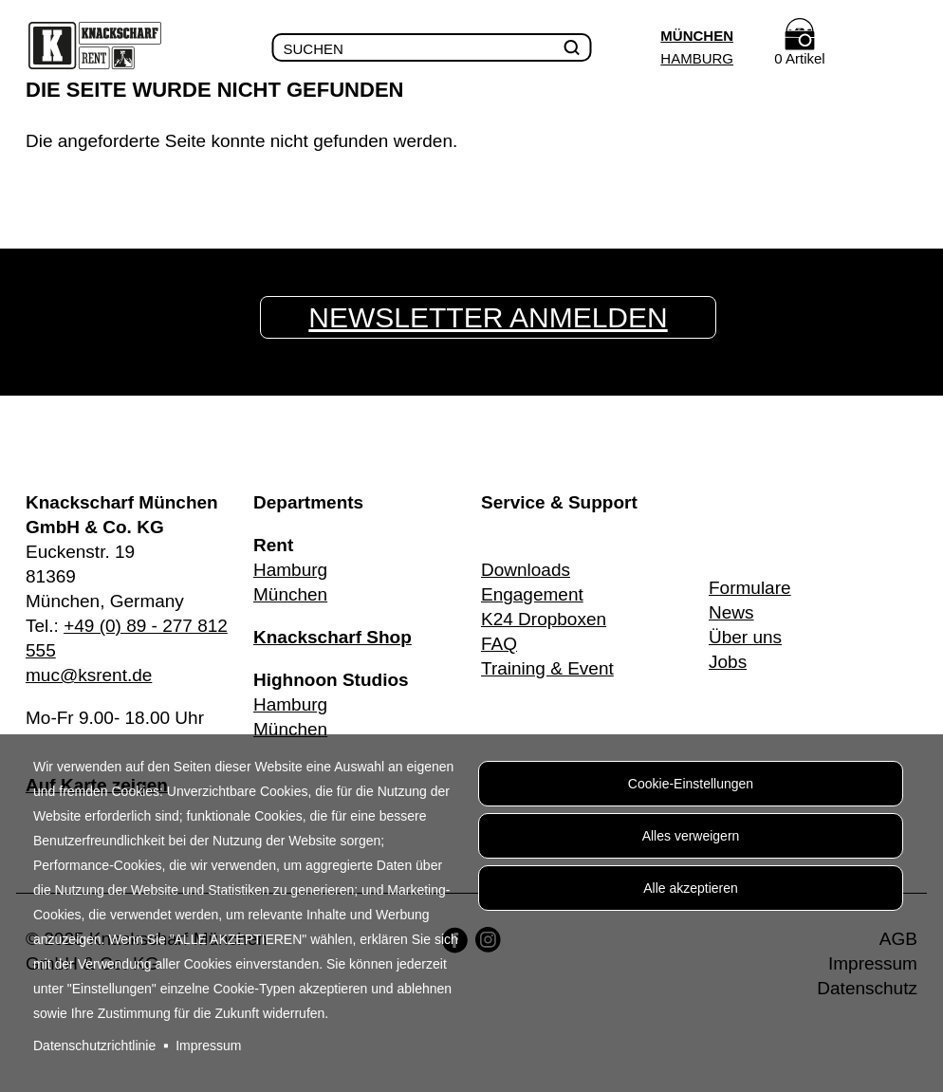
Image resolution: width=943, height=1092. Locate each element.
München (696, 36)
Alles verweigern (691, 835)
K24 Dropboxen (543, 619)
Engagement (532, 594)
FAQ (499, 644)
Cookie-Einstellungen (690, 783)
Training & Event (547, 668)
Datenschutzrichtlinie (94, 1045)
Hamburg (696, 58)
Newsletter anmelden (487, 317)
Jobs (728, 662)
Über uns (745, 637)
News (731, 612)
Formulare (750, 588)
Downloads (525, 570)
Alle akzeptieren (690, 888)
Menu (900, 48)
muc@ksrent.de (89, 675)
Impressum (208, 1045)
